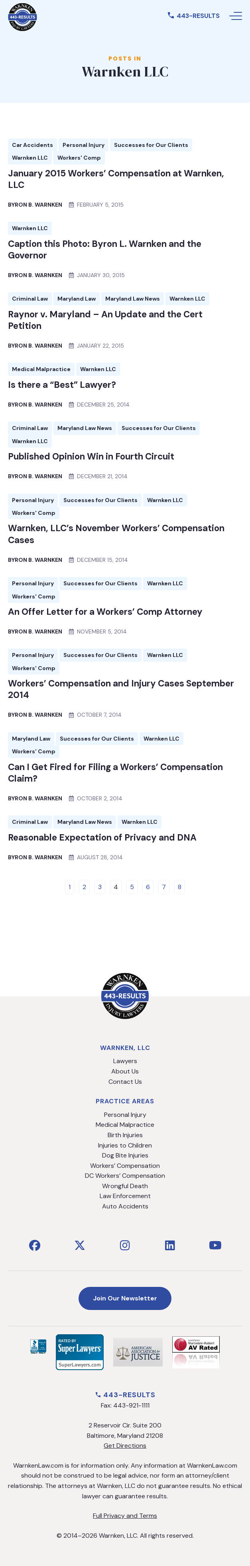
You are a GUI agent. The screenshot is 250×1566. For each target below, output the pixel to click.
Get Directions (125, 1445)
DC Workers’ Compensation (125, 1175)
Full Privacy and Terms (125, 1515)
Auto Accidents (125, 1206)
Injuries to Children (125, 1145)
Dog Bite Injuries (125, 1155)
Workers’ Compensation (125, 1165)
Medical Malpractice (41, 369)
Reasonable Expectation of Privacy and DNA (102, 837)
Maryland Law (76, 298)
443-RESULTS (193, 15)
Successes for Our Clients (151, 145)
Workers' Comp (79, 157)
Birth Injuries (125, 1135)
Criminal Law (30, 298)
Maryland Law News (132, 298)
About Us (125, 1071)
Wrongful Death (125, 1186)
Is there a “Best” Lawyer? (62, 385)
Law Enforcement (125, 1196)
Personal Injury (83, 145)
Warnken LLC (30, 157)
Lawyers (125, 1061)
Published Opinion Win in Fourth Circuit (91, 456)
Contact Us (125, 1081)
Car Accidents (32, 145)
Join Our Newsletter (125, 1298)
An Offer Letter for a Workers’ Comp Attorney (105, 612)
